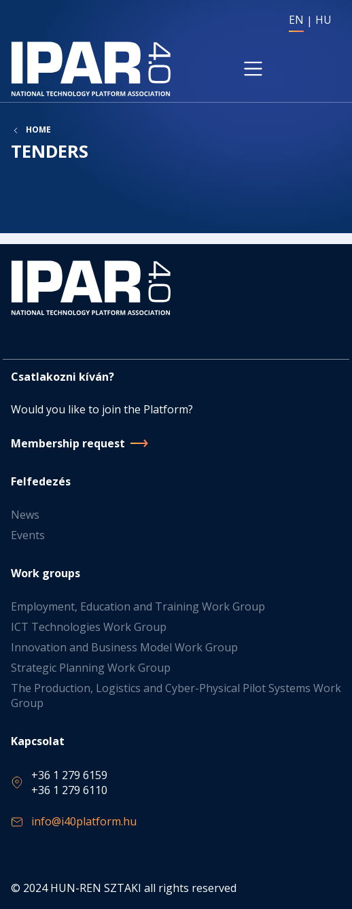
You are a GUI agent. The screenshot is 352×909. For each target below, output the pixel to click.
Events (28, 535)
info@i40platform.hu (84, 821)
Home (38, 129)
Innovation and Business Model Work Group (124, 647)
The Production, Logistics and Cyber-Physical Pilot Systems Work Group (176, 695)
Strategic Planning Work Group (91, 667)
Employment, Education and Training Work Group (138, 606)
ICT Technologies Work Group (88, 626)
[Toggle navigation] (253, 68)
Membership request (68, 443)
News (25, 514)
